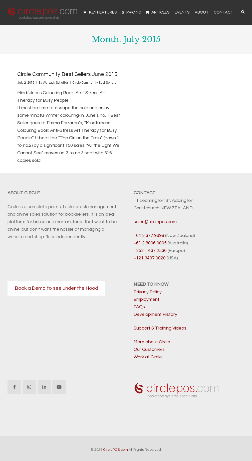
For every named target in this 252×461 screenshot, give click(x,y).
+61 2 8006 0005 (150, 243)
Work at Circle (148, 357)
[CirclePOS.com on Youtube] (59, 387)
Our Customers (149, 349)
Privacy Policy (148, 291)
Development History (155, 314)
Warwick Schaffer (55, 82)
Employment (146, 299)
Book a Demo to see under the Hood (56, 288)
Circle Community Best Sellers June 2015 (67, 74)
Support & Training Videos (160, 328)
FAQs (139, 306)
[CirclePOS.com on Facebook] (14, 387)
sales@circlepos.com (155, 221)
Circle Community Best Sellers (94, 82)
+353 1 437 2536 (150, 250)
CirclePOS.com (115, 449)
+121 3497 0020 (150, 258)
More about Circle (152, 342)
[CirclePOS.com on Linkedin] (44, 387)
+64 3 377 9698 (149, 235)
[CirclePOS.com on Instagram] (29, 387)
